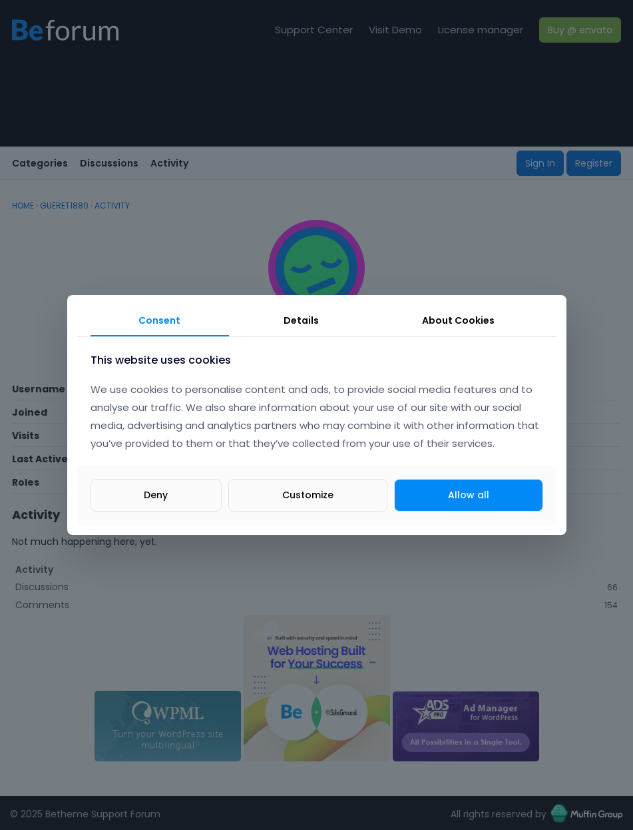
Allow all (468, 495)
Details (301, 320)
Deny (156, 495)
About (458, 320)
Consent (159, 320)
